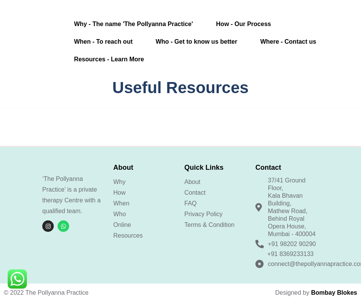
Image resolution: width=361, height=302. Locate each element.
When (121, 203)
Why (119, 182)
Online (122, 225)
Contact (194, 192)
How (119, 192)
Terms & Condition (209, 225)
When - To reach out (103, 41)
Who (119, 214)
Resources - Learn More (109, 59)
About (192, 182)
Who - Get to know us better (196, 41)
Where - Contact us (288, 41)
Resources (127, 235)
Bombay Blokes (334, 292)
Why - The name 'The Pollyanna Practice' (133, 24)
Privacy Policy (203, 214)
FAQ (190, 203)
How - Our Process (243, 24)
